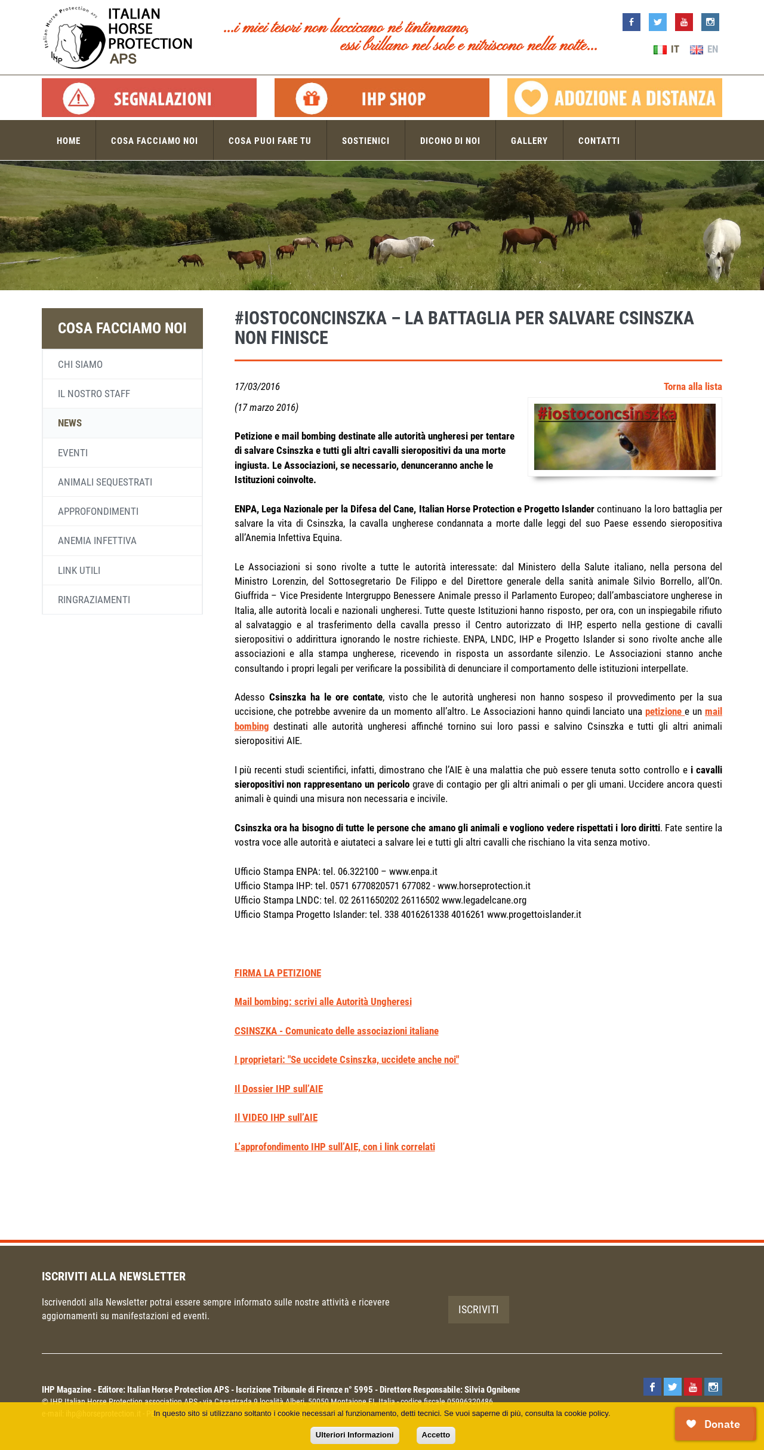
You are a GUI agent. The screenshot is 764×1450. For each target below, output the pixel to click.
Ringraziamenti (94, 600)
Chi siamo (80, 364)
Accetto (436, 1434)
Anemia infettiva (97, 540)
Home (69, 141)
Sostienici (366, 141)
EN (704, 49)
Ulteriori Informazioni (355, 1434)
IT (666, 49)
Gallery (529, 141)
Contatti (599, 141)
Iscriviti (478, 1309)
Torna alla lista (693, 386)
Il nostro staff (94, 394)
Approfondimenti (98, 511)
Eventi (73, 453)
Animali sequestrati (105, 482)
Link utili (79, 570)
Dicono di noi (450, 141)
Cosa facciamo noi (154, 141)
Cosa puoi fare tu (270, 141)
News (70, 423)
